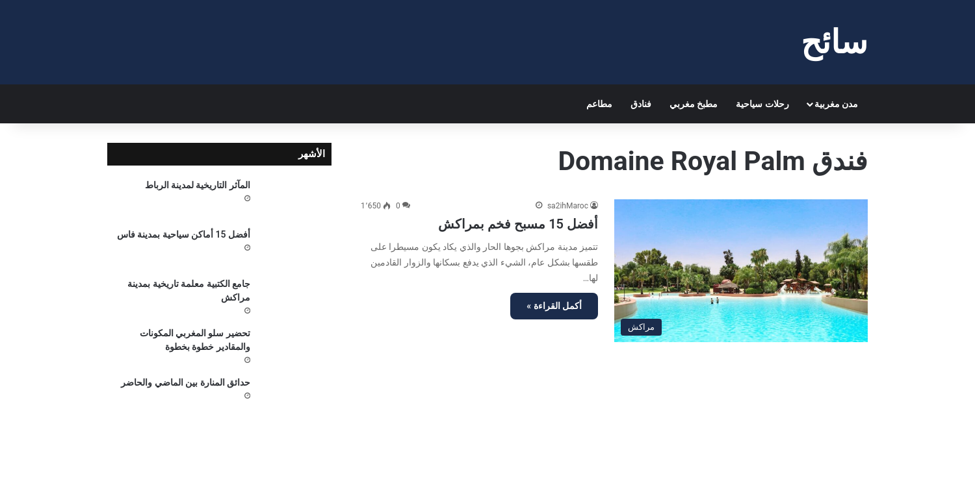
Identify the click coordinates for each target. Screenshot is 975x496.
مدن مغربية (836, 104)
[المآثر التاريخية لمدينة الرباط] (296, 199)
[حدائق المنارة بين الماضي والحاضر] (296, 396)
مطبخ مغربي (694, 104)
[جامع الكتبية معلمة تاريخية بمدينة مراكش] (296, 297)
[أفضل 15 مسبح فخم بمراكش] (741, 270)
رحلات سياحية (762, 104)
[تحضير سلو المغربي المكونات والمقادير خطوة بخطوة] (296, 347)
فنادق (640, 104)
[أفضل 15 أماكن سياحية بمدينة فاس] (296, 248)
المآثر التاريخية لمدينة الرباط (197, 185)
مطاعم (599, 104)
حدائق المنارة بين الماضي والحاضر (185, 382)
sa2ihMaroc (567, 205)
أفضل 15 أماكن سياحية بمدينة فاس (183, 234)
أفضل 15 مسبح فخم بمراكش (518, 224)
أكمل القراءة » (554, 306)
